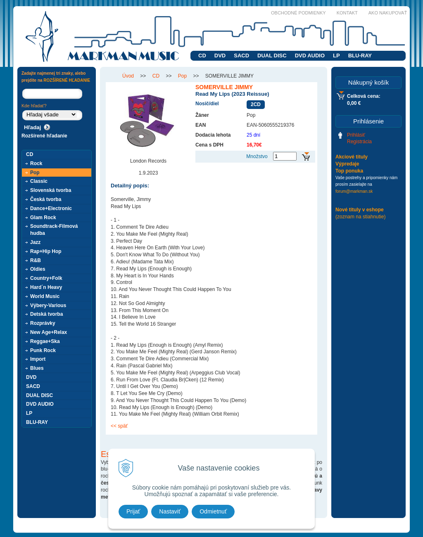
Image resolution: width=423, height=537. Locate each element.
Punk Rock (43, 350)
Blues (37, 368)
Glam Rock (43, 217)
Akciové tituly (351, 157)
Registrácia (359, 141)
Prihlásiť (356, 135)
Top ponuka (349, 171)
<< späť (119, 426)
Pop (35, 172)
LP (336, 55)
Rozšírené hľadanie (44, 136)
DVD (220, 55)
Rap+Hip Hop (46, 251)
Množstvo (256, 156)
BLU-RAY (360, 55)
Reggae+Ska (45, 341)
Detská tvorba (46, 314)
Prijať (133, 511)
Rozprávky (42, 323)
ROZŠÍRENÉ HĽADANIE (66, 80)
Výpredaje (347, 164)
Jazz (35, 242)
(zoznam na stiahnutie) (360, 217)
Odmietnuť (213, 511)
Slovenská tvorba (50, 190)
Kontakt (347, 12)
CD (202, 55)
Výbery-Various (48, 305)
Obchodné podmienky (298, 12)
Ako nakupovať (387, 12)
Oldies (37, 269)
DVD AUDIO (310, 55)
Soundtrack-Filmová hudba (54, 229)
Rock (36, 163)
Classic (39, 181)
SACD (241, 55)
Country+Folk (46, 278)
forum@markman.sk (354, 191)
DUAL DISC (272, 55)
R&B (35, 260)
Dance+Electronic (51, 208)
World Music (44, 296)
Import (37, 359)
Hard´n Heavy (46, 287)
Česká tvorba (45, 199)
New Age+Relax (48, 332)
